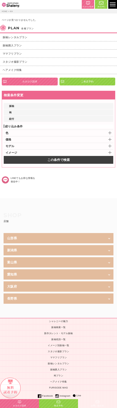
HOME (4, 11)
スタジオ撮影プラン (15, 61)
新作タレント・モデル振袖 (58, 333)
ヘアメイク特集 (12, 69)
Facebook (45, 396)
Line (77, 395)
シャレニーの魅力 (58, 321)
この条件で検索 (58, 160)
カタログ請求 (87, 4)
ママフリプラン (12, 53)
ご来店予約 (87, 81)
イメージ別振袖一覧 (58, 345)
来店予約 (101, 4)
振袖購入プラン (12, 45)
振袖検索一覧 (58, 327)
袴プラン (58, 375)
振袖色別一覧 (58, 339)
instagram (62, 396)
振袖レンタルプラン (15, 37)
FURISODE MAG (58, 387)
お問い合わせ (97, 404)
